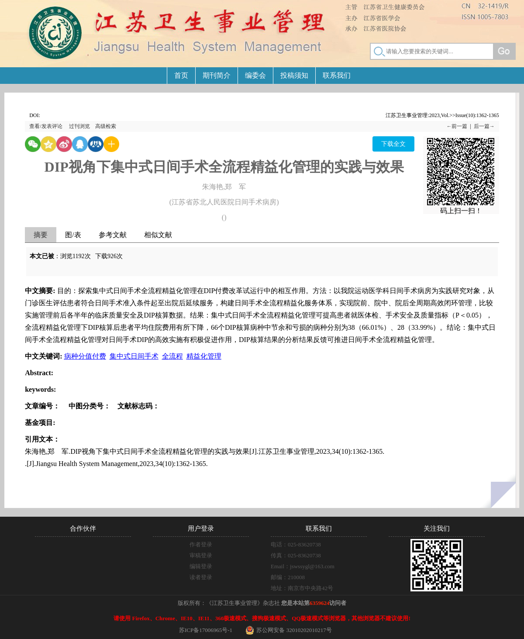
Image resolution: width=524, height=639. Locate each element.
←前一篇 (456, 126)
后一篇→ (484, 126)
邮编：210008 (288, 577)
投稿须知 (294, 75)
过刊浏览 (79, 126)
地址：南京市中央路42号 (302, 588)
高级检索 (105, 126)
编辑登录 (201, 566)
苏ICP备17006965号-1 (205, 630)
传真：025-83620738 (296, 555)
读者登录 (201, 577)
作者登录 (201, 544)
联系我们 (337, 75)
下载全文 (393, 144)
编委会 (255, 75)
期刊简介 (217, 75)
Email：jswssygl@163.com (302, 566)
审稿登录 (201, 555)
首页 (181, 75)
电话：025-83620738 (296, 544)
